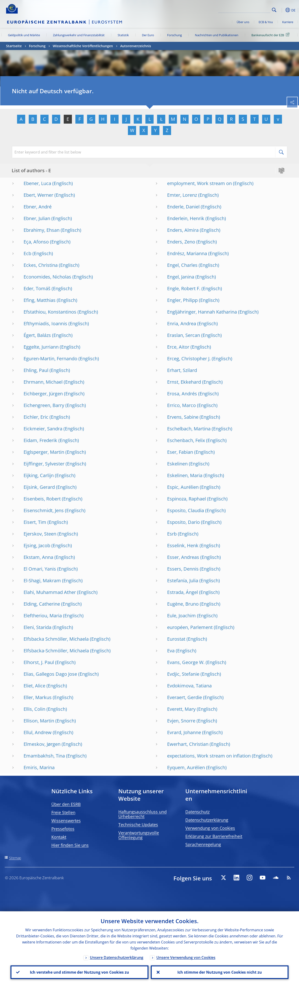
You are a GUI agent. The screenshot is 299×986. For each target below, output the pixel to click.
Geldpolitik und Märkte (24, 35)
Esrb (172, 534)
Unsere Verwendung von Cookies (185, 957)
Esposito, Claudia (185, 510)
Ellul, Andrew (38, 732)
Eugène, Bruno (183, 604)
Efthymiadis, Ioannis (45, 323)
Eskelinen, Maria (184, 475)
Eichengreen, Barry (44, 405)
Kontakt (58, 837)
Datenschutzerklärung (206, 820)
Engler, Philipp (182, 300)
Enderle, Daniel (183, 207)
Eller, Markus (38, 697)
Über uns (243, 22)
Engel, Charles (182, 265)
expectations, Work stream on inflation (209, 756)
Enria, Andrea (181, 323)
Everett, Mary (181, 709)
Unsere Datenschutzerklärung (116, 957)
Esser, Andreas (183, 557)
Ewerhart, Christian (187, 744)
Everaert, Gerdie (184, 697)
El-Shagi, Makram (42, 580)
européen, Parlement (190, 627)
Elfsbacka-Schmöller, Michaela (56, 650)
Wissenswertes (66, 820)
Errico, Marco (181, 405)
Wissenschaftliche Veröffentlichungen (83, 46)
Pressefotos (62, 829)
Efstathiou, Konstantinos (50, 312)
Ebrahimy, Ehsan (42, 230)
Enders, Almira (183, 230)
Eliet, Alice (34, 685)
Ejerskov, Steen (40, 534)
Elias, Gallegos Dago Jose (50, 674)
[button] (281, 10)
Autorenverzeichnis (135, 46)
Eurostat (176, 639)
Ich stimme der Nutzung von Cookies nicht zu (219, 972)
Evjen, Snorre (181, 721)
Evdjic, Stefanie (183, 674)
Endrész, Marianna (187, 253)
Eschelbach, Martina (189, 428)
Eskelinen (177, 464)
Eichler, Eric (36, 417)
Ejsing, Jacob (37, 545)
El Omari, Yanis (40, 569)
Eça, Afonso (36, 242)
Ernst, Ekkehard (184, 382)
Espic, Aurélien (183, 487)
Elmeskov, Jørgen (42, 744)
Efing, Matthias (40, 300)
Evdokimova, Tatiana (189, 685)
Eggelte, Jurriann (41, 347)
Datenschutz (197, 812)
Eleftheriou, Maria (43, 615)
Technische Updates (138, 824)
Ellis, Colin (34, 709)
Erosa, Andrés (182, 393)
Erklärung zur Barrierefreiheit (213, 836)
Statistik (123, 35)
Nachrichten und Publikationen (216, 35)
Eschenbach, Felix (186, 440)
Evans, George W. (185, 662)
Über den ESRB (66, 804)
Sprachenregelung (203, 844)
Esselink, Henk (182, 545)
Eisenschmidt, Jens (44, 510)
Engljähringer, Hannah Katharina (202, 312)
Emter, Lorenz (182, 195)
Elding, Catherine (42, 604)
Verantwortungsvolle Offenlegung (138, 835)
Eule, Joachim (181, 615)
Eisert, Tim (35, 522)
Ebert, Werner (38, 195)
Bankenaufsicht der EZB (271, 34)
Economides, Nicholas (47, 277)
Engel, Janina (180, 277)
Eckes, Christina (41, 265)
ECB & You (266, 22)
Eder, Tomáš (37, 288)
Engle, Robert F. (183, 288)
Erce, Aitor (178, 347)
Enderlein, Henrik (185, 218)
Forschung (174, 35)
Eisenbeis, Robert (42, 499)
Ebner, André (38, 207)
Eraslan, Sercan (183, 335)
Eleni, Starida (37, 627)
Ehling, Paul (36, 370)
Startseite (14, 46)
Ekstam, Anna (38, 557)
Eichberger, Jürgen (43, 393)
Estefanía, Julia (182, 580)
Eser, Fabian (180, 452)
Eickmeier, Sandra (43, 428)
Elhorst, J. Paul (39, 662)
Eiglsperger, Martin (44, 452)
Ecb (27, 253)
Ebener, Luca (37, 183)
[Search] (247, 9)
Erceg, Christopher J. (189, 358)
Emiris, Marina (39, 767)
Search (274, 10)
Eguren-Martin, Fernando (50, 358)
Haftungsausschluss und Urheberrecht (142, 814)
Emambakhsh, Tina (44, 756)
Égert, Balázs (37, 335)
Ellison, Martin (39, 721)
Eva (171, 650)
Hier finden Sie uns (70, 845)
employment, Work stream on (199, 183)
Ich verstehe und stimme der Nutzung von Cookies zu (79, 972)
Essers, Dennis (183, 569)
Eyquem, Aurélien (186, 767)
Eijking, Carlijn (39, 475)
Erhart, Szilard (182, 370)
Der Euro (148, 35)
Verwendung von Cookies (210, 828)
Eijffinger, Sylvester (44, 464)
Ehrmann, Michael (43, 382)
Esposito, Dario (183, 522)
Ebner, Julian (37, 218)
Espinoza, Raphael (186, 499)
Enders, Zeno (181, 242)
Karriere (287, 22)
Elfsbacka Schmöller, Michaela (56, 639)
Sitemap (15, 858)
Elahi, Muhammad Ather (50, 592)
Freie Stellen (63, 812)
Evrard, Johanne (184, 732)
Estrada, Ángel (182, 592)
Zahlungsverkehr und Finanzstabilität (79, 35)
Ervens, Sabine (182, 417)
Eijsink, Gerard (39, 487)
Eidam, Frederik (40, 440)
